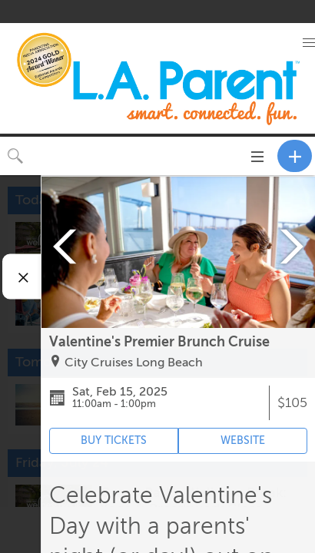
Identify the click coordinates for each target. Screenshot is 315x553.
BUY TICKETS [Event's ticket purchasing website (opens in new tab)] (114, 440)
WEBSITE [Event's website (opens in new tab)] (242, 440)
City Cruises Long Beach (134, 362)
